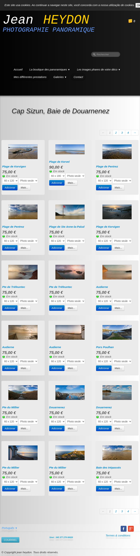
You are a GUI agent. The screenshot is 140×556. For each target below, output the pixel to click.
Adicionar (10, 187)
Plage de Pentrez (107, 166)
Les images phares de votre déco (98, 69)
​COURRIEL (10, 539)
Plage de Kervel (59, 161)
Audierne (102, 286)
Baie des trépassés (108, 467)
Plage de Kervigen (14, 166)
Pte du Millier (10, 407)
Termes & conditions (118, 535)
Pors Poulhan (105, 347)
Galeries (60, 77)
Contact (78, 77)
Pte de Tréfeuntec (13, 286)
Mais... (24, 187)
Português (9, 527)
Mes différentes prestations (30, 77)
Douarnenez (57, 407)
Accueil (18, 69)
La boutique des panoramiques (49, 69)
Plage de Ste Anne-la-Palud (67, 226)
